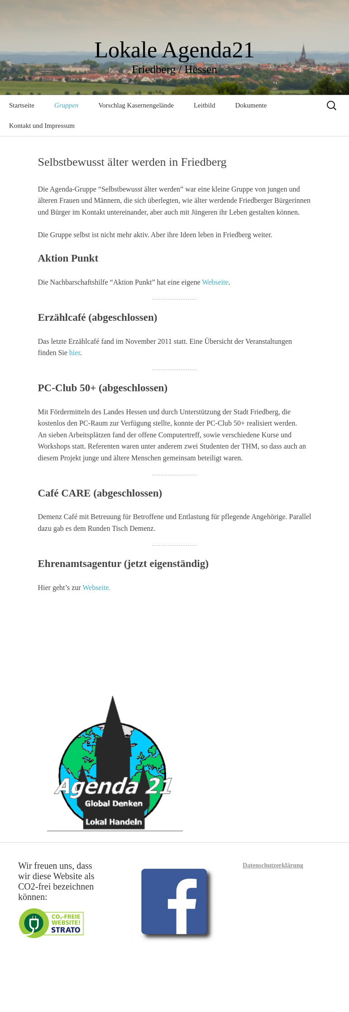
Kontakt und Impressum (42, 125)
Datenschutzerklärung (273, 865)
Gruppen (66, 105)
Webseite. (96, 587)
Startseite (21, 105)
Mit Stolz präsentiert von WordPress (147, 992)
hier (74, 352)
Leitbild (204, 105)
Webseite (215, 282)
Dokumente (251, 105)
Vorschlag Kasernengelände (136, 105)
